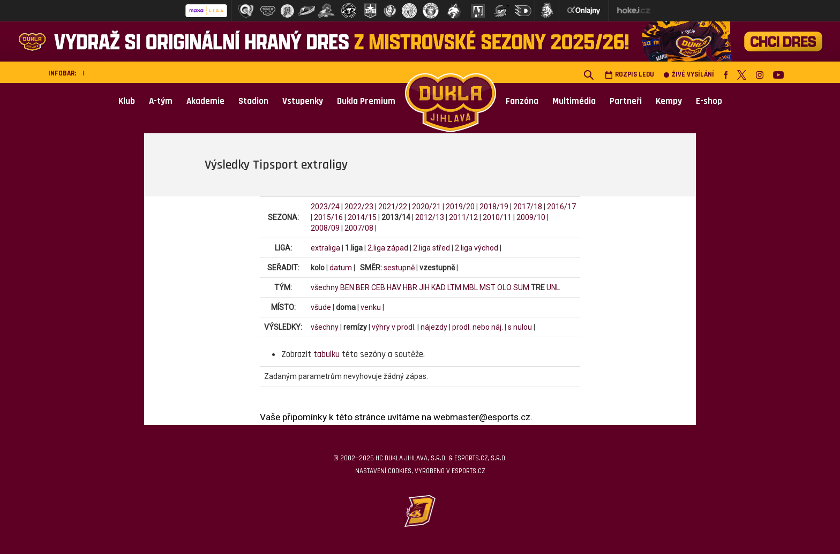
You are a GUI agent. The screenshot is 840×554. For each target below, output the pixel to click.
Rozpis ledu (629, 74)
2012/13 (429, 217)
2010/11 (497, 217)
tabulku (326, 354)
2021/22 (392, 206)
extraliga (325, 248)
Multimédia (574, 101)
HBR (410, 287)
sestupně (399, 267)
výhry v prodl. (394, 327)
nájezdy (434, 327)
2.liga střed (431, 248)
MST (487, 287)
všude (321, 307)
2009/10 (530, 217)
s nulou (520, 327)
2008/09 (325, 228)
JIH (424, 287)
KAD (438, 287)
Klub (126, 101)
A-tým (160, 101)
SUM (521, 287)
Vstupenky (302, 101)
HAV (394, 287)
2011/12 (463, 217)
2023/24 (325, 206)
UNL (553, 287)
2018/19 (493, 206)
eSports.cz (468, 471)
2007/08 (358, 228)
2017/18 (527, 206)
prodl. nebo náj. (477, 327)
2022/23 (358, 206)
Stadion (253, 101)
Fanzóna (522, 101)
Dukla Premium (366, 101)
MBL (470, 287)
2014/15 (362, 217)
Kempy (669, 101)
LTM (454, 287)
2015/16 (328, 217)
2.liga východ (476, 248)
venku (371, 307)
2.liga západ (388, 248)
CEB (378, 287)
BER (363, 287)
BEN (347, 287)
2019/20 (460, 206)
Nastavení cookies (383, 471)
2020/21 (426, 206)
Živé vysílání (689, 74)
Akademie (205, 101)
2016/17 (561, 206)
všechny (325, 287)
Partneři (626, 101)
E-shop (709, 101)
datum (340, 267)
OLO (504, 287)
